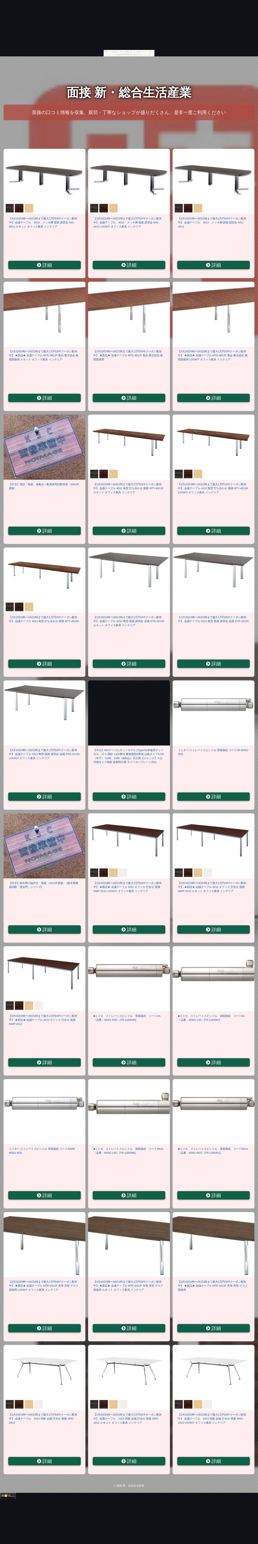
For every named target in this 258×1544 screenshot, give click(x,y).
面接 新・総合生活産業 (129, 92)
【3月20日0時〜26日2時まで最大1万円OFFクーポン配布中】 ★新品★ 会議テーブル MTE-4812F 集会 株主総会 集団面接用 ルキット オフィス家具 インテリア (43, 355)
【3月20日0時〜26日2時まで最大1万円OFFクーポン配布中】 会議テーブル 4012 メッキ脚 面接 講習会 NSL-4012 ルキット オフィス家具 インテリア (43, 222)
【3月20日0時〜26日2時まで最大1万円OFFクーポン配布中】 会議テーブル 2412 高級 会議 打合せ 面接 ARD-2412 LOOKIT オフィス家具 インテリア (212, 1418)
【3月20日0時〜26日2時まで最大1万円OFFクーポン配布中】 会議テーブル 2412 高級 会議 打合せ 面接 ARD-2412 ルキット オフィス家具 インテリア (127, 1418)
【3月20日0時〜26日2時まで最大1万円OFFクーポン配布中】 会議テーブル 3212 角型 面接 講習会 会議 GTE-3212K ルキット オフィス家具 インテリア (128, 621)
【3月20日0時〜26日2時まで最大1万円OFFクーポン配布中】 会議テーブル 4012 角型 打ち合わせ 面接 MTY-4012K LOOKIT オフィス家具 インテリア (213, 488)
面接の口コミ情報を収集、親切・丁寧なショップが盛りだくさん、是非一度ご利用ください (129, 112)
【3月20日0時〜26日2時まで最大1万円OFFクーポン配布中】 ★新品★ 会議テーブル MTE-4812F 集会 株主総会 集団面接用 (128, 355)
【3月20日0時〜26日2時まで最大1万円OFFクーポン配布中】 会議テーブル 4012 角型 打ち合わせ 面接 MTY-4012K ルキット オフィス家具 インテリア (128, 488)
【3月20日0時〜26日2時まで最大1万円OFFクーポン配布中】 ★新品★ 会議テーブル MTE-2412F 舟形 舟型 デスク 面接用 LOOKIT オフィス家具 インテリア (43, 1285)
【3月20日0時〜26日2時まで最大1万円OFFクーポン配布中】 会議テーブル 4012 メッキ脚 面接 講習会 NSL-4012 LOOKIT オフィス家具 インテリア (127, 222)
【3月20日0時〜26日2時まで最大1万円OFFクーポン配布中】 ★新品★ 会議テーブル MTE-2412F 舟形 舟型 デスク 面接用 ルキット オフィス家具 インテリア (128, 1285)
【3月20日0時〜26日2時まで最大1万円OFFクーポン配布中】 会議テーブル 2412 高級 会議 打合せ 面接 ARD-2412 (43, 1418)
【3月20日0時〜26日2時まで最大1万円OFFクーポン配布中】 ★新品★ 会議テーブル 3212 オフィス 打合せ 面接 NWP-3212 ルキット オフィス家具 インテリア (212, 887)
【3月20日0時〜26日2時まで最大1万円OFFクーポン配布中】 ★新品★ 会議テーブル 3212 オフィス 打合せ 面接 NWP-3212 (43, 1019)
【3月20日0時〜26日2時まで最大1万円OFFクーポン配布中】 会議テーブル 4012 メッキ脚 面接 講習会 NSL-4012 (212, 222)
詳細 (44, 265)
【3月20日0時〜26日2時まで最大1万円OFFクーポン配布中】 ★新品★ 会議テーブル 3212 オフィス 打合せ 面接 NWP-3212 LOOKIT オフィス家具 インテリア (127, 887)
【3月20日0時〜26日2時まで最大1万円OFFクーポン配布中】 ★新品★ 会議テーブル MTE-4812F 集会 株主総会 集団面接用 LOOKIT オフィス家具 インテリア (212, 355)
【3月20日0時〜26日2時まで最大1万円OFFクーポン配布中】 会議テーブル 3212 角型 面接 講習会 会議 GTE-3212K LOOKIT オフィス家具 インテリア (44, 754)
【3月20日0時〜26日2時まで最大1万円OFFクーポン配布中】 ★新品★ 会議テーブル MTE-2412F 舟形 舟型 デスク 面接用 (212, 1285)
